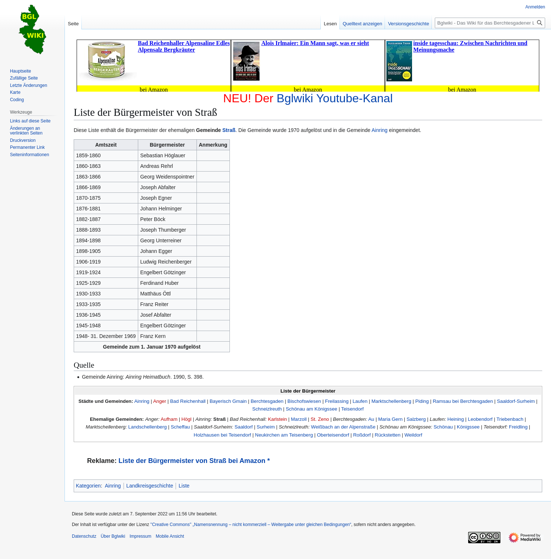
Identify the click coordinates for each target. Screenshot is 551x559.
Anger (159, 401)
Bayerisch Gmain (228, 401)
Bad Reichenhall (188, 401)
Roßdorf (362, 435)
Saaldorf (244, 427)
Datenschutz (84, 536)
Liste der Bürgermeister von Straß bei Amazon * (194, 460)
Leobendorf (480, 419)
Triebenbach (509, 419)
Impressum (140, 536)
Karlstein (277, 419)
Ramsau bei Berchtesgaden (463, 401)
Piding (422, 401)
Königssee (468, 427)
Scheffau (180, 427)
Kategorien (88, 486)
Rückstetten (387, 435)
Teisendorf (352, 409)
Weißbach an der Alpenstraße (343, 427)
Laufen (360, 401)
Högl (186, 419)
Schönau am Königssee (311, 409)
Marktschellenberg (391, 401)
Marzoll (299, 419)
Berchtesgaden (267, 401)
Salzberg (416, 419)
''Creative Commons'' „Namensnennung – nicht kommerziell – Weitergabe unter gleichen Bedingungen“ (250, 524)
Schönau (443, 427)
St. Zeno (320, 419)
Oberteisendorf (333, 435)
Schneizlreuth (267, 409)
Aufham (169, 419)
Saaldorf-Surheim (516, 401)
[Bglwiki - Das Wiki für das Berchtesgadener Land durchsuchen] (490, 23)
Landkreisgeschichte (149, 486)
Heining (455, 419)
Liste (184, 486)
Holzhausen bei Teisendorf (222, 435)
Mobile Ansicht (170, 536)
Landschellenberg (147, 427)
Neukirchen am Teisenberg (284, 435)
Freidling (518, 427)
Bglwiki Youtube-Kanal (335, 98)
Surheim (266, 427)
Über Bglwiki (113, 536)
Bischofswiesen (304, 401)
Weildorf (413, 435)
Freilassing (337, 401)
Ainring (380, 130)
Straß (228, 130)
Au (371, 419)
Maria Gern (390, 419)
